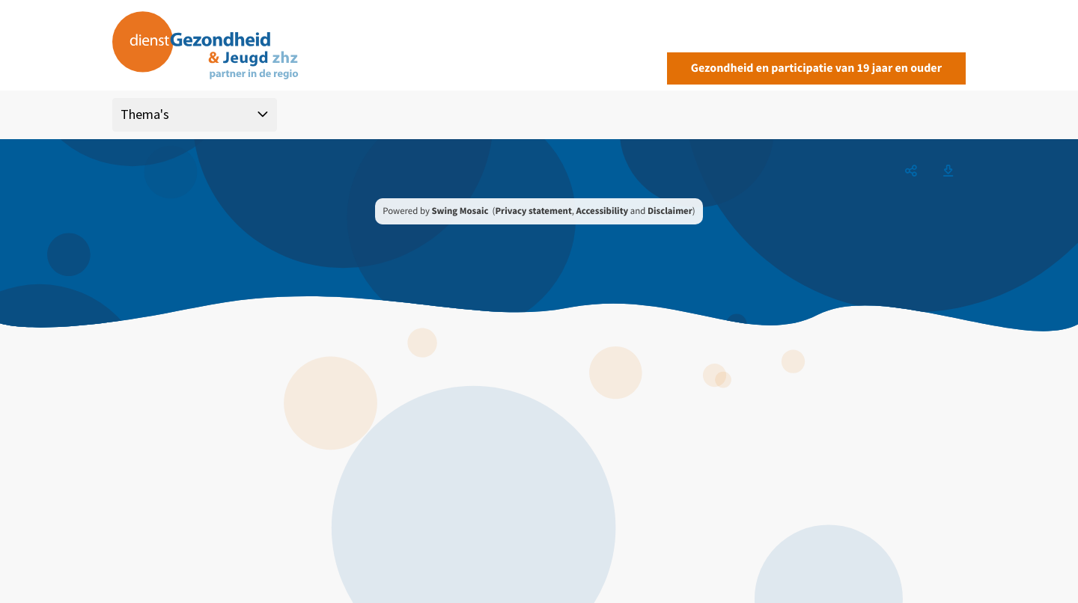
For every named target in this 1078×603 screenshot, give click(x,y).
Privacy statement (533, 211)
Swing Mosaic (459, 211)
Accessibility (602, 211)
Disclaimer (670, 211)
